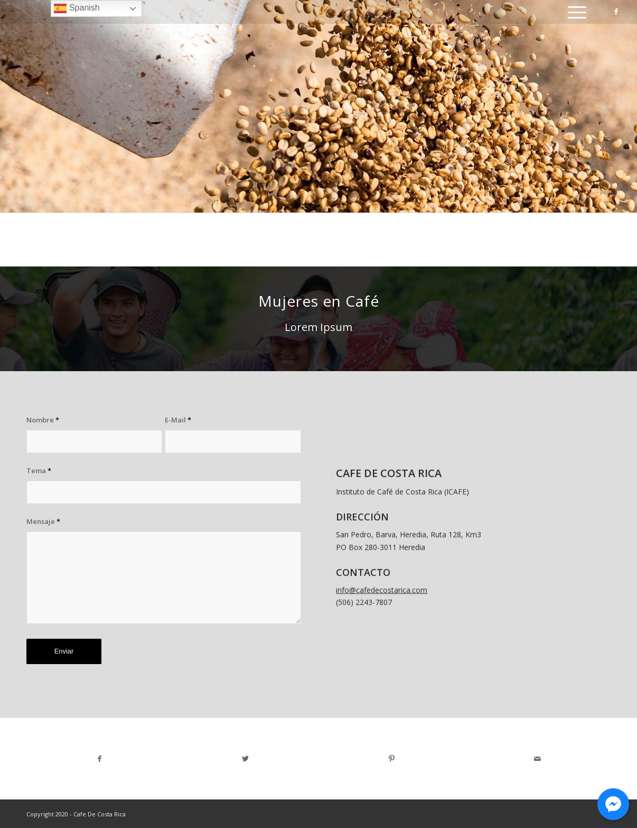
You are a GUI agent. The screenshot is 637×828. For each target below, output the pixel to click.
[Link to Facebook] (616, 12)
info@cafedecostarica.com (381, 605)
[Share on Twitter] (246, 758)
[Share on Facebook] (99, 758)
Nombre (42, 420)
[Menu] (573, 12)
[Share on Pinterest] (391, 758)
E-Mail (178, 420)
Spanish (76, 8)
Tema (38, 470)
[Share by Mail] (538, 758)
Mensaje (43, 521)
